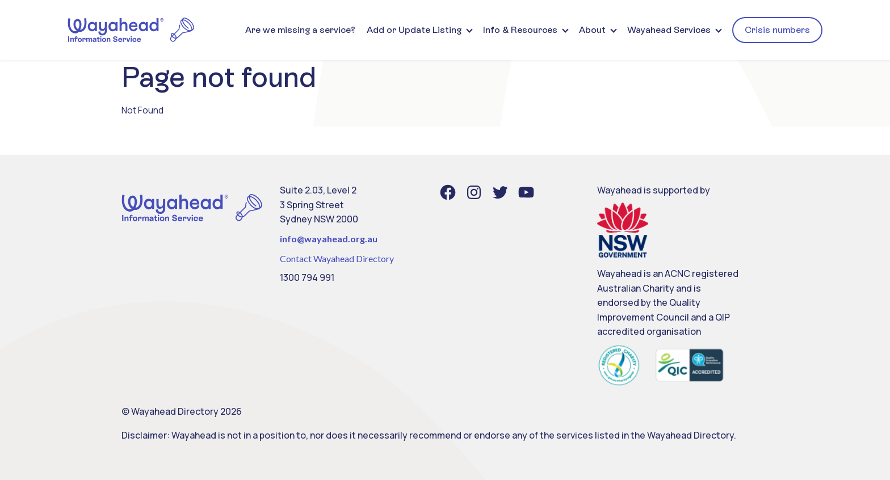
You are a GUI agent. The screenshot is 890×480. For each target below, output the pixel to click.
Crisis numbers (777, 29)
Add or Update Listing (414, 29)
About (592, 29)
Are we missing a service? (300, 29)
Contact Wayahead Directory (337, 258)
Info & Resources (520, 29)
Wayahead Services (669, 29)
